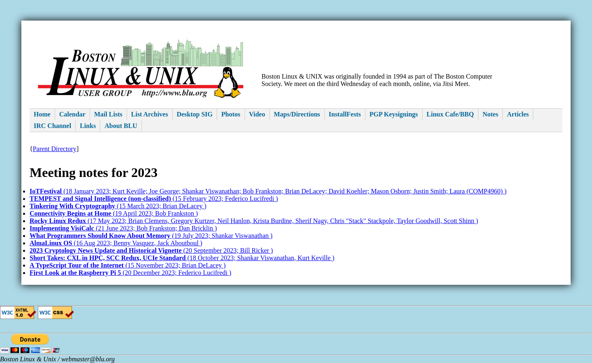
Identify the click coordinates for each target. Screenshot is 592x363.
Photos (230, 114)
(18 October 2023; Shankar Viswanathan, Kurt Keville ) (182, 257)
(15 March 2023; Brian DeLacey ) (118, 205)
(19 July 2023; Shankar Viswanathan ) (151, 235)
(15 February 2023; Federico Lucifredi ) (154, 198)
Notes (490, 114)
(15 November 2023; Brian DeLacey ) (128, 265)
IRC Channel (52, 125)
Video (257, 114)
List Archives (149, 114)
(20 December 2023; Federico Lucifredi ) (130, 272)
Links (88, 125)
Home (42, 114)
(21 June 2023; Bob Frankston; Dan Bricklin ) (123, 228)
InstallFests (345, 114)
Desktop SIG (195, 114)
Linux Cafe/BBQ (450, 114)
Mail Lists (108, 114)
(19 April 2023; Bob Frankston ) (114, 213)
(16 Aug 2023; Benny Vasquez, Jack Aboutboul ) (116, 243)
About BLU (120, 125)
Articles (518, 114)
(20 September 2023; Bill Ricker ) (151, 250)
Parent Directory (54, 148)
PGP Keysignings (394, 114)
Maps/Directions (297, 114)
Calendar (72, 114)
